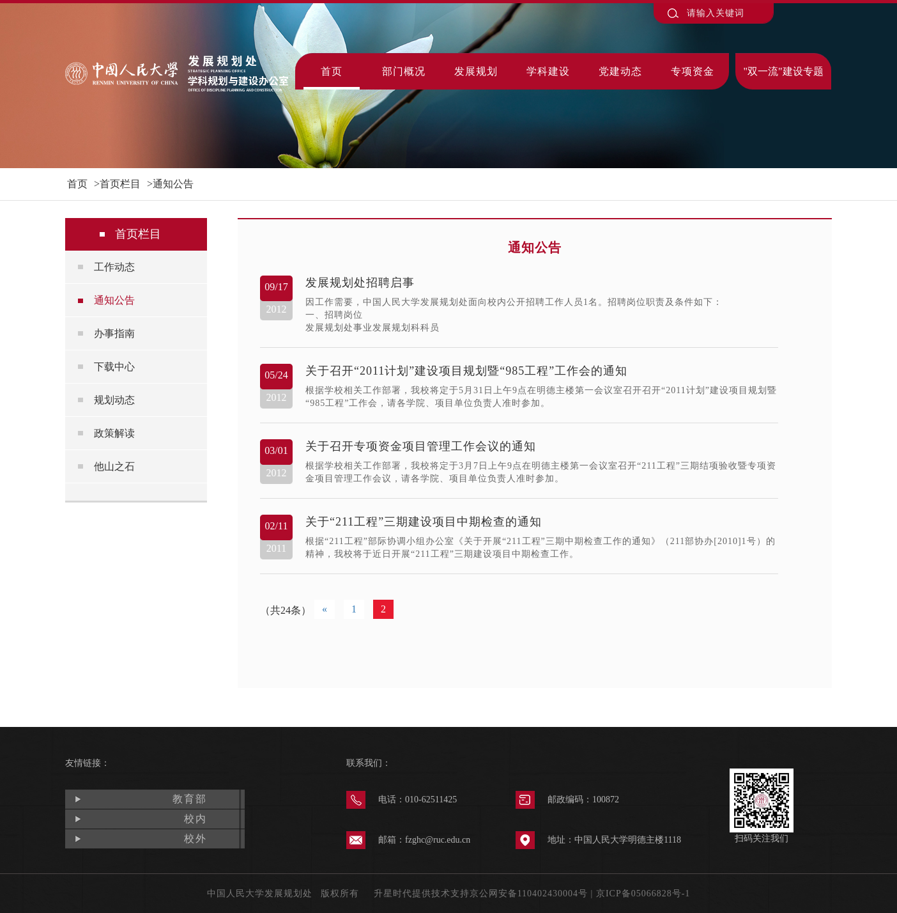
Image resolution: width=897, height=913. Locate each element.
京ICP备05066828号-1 (643, 893)
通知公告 (173, 183)
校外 (195, 838)
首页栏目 (120, 183)
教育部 (189, 798)
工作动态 (114, 266)
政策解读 (114, 433)
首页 (331, 71)
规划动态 (114, 399)
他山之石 (114, 466)
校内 (195, 818)
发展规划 (476, 71)
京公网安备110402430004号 (529, 893)
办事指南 (114, 333)
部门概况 (403, 71)
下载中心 (114, 366)
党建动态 (620, 71)
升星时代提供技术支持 (422, 893)
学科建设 (548, 71)
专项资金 (692, 71)
